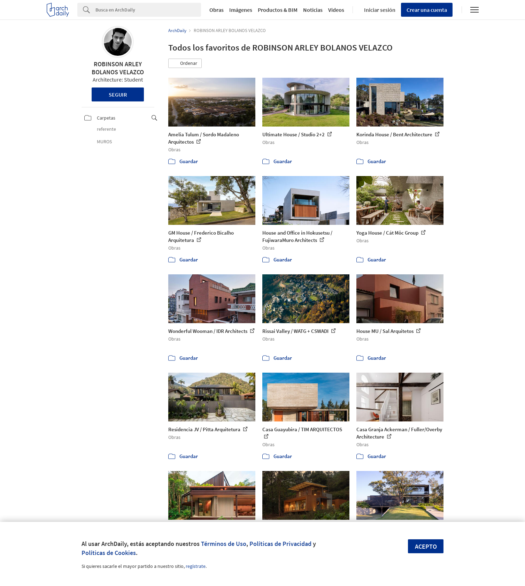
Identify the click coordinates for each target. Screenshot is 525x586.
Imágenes (240, 10)
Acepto (426, 546)
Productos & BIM (278, 10)
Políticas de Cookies (109, 553)
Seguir (118, 94)
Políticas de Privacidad (280, 544)
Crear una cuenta (427, 9)
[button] (185, 63)
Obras (216, 10)
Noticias (313, 10)
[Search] (148, 10)
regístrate (196, 566)
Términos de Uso (223, 544)
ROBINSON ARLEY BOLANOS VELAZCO (118, 68)
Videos (336, 10)
